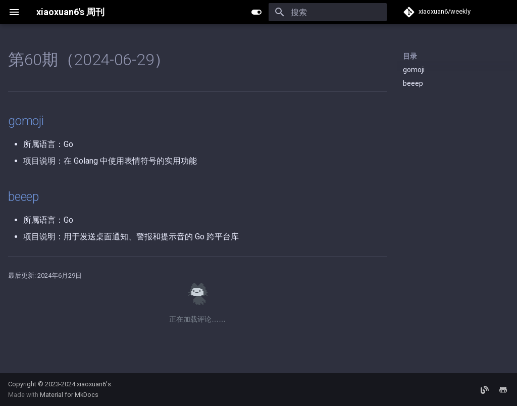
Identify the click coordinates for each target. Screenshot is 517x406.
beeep (413, 83)
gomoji (414, 70)
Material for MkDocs (69, 394)
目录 (410, 56)
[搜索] (328, 12)
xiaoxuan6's (94, 384)
